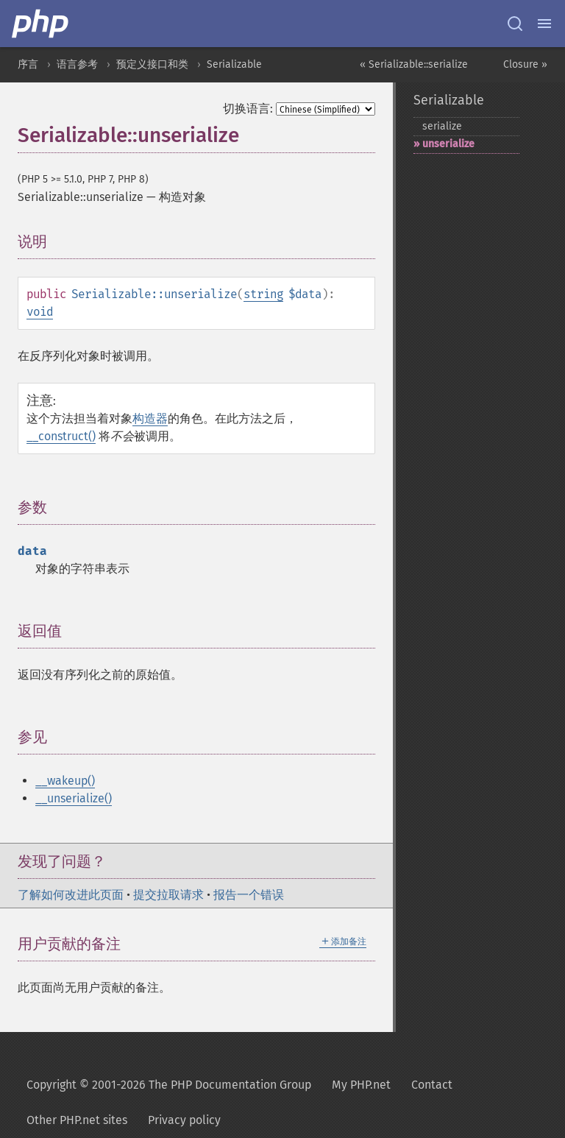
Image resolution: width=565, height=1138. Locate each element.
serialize (442, 126)
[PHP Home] (41, 23)
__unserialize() (73, 798)
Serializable (234, 64)
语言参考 (77, 64)
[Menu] (544, 23)
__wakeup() (65, 781)
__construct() (61, 436)
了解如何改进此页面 (71, 895)
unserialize (448, 144)
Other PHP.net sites (76, 1120)
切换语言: (248, 109)
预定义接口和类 (152, 64)
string (263, 294)
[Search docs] (515, 23)
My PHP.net (361, 1085)
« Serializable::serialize (414, 64)
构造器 (150, 418)
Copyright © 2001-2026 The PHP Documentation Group (168, 1085)
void (39, 312)
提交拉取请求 (168, 895)
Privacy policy (184, 1120)
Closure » (525, 64)
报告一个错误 (248, 895)
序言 (28, 64)
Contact (431, 1085)
